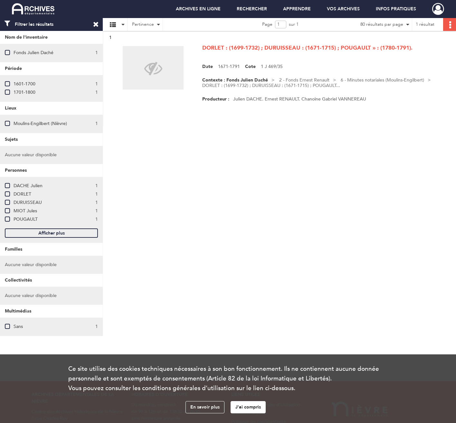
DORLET (22, 194)
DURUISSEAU (28, 202)
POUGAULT (26, 219)
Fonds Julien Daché (33, 53)
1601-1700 (24, 84)
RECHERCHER (252, 9)
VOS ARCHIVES (343, 9)
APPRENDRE (297, 9)
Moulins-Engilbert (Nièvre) (40, 123)
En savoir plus (205, 407)
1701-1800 (24, 92)
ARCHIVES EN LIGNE (198, 9)
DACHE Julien (28, 186)
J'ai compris (248, 407)
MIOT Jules (25, 211)
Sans (18, 326)
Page (267, 24)
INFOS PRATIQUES (396, 9)
